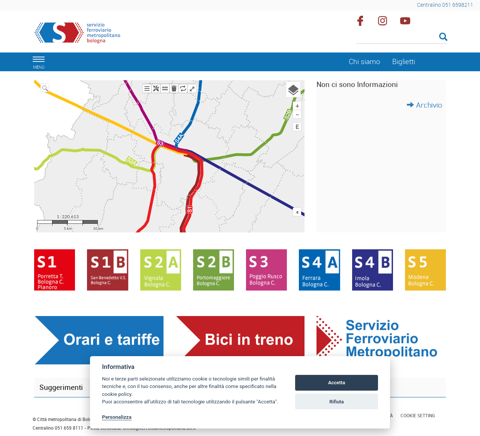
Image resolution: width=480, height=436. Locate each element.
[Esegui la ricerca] (443, 37)
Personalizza (117, 417)
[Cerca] (402, 37)
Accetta (336, 382)
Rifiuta (336, 402)
